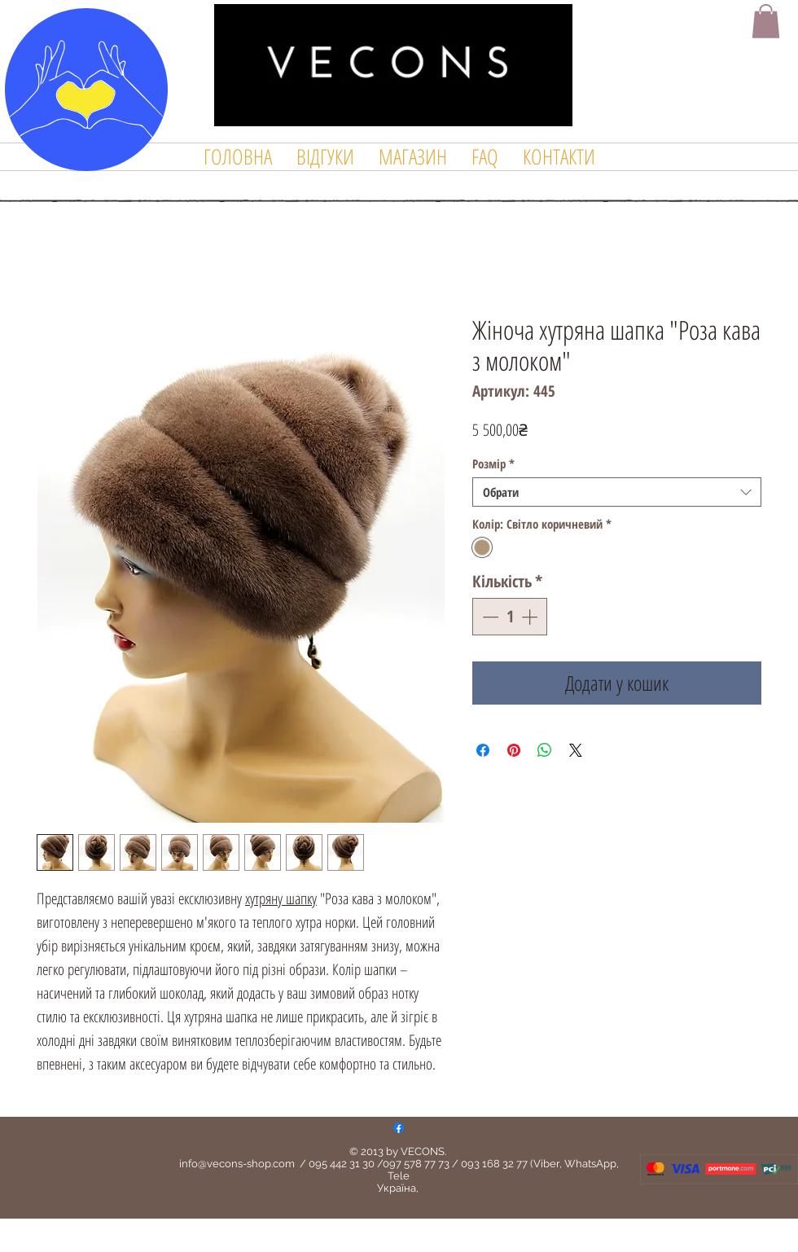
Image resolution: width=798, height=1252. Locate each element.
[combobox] (616, 492)
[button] (766, 21)
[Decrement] (488, 617)
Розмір (493, 463)
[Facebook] (399, 1128)
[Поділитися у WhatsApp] (545, 750)
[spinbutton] (509, 617)
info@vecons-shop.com (237, 1164)
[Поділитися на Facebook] (483, 750)
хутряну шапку (281, 898)
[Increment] (531, 617)
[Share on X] (575, 750)
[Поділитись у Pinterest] (514, 750)
